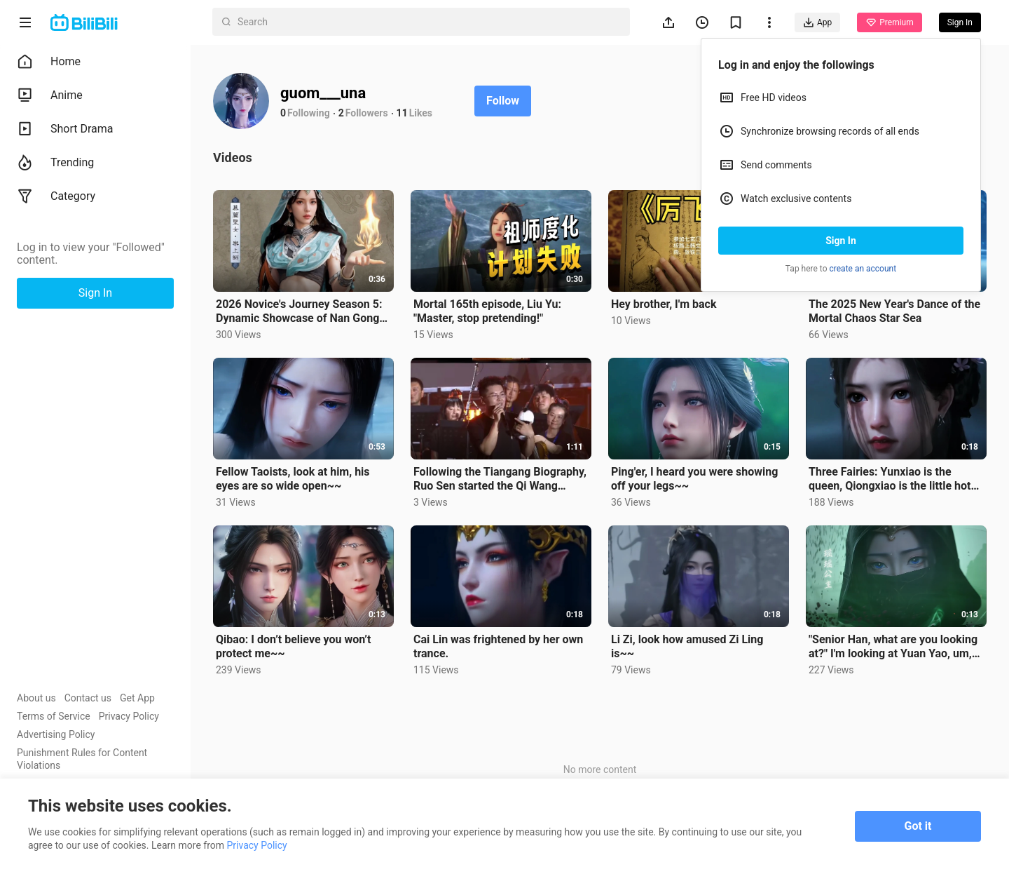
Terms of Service (53, 716)
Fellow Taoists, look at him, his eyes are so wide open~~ (293, 478)
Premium (889, 22)
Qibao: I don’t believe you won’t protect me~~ (293, 646)
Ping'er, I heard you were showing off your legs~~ (694, 478)
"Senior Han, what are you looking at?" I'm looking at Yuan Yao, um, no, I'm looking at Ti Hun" (893, 647)
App (817, 22)
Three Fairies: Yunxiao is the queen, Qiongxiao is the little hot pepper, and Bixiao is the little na (890, 479)
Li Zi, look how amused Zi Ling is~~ (687, 646)
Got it (918, 826)
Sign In (840, 240)
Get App (137, 698)
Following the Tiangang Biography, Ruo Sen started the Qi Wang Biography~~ (499, 479)
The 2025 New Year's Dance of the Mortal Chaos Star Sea (894, 311)
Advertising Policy (56, 734)
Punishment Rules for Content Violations (82, 759)
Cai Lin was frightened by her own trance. (498, 646)
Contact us (87, 698)
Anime (50, 95)
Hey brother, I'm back (663, 304)
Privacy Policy (129, 716)
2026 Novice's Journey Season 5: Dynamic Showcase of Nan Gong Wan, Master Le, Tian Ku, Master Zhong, (299, 311)
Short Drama (65, 129)
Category (56, 196)
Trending (55, 162)
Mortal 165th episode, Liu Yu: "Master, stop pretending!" (487, 311)
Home (49, 61)
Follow (502, 100)
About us (36, 698)
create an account (863, 269)
